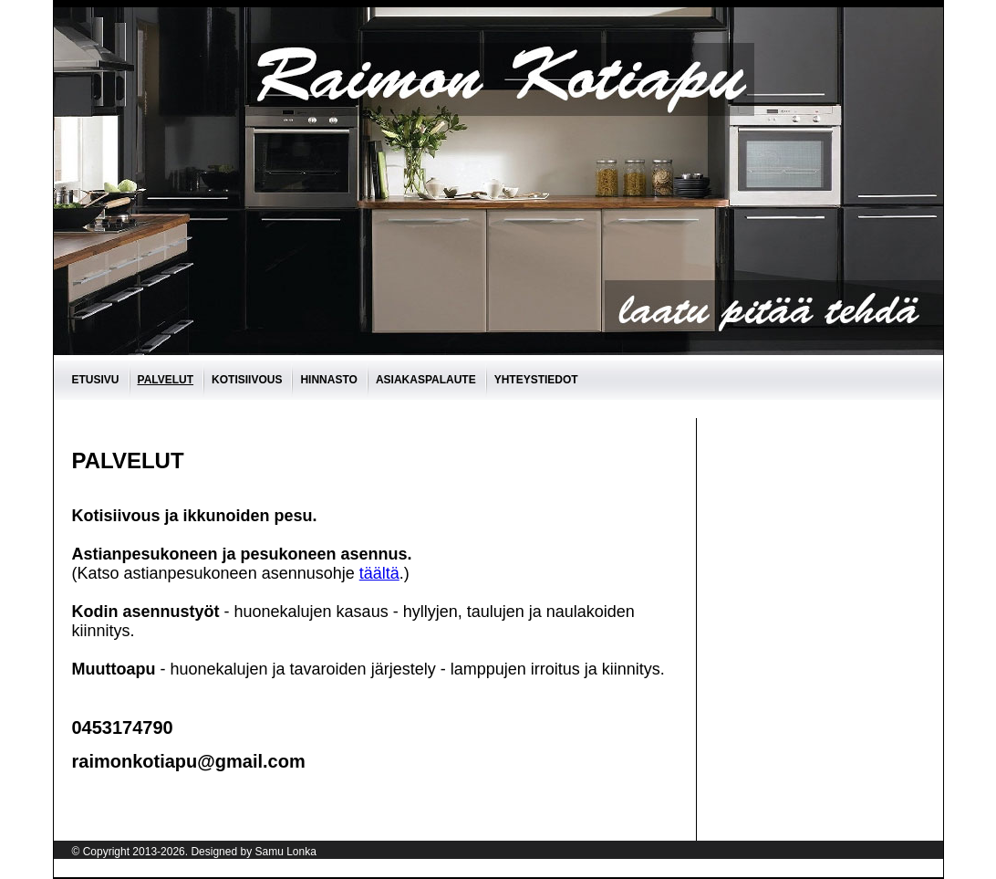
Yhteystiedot (536, 379)
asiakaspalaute (426, 379)
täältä (379, 573)
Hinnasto (328, 379)
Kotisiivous (247, 379)
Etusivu (95, 379)
